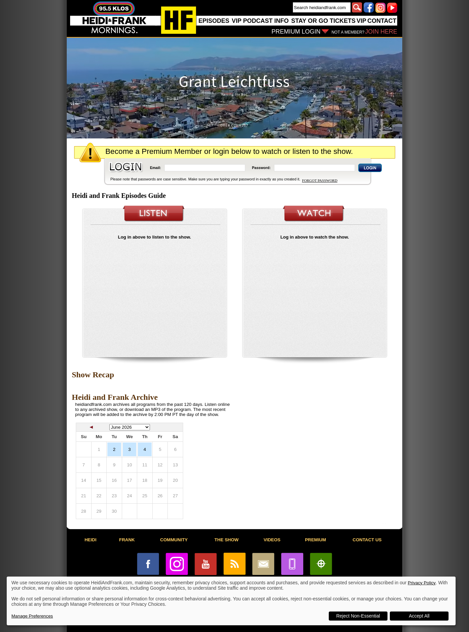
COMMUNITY (174, 539)
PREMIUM (315, 539)
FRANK (127, 539)
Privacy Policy (422, 582)
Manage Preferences (32, 616)
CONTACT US (367, 539)
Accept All (419, 616)
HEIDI (91, 539)
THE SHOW (226, 539)
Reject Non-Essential (358, 616)
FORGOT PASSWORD (319, 180)
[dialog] (231, 601)
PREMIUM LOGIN (295, 32)
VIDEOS (272, 539)
